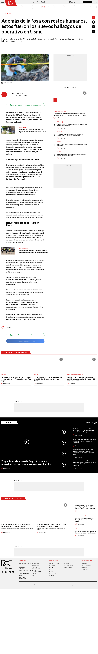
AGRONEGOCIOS (68, 567)
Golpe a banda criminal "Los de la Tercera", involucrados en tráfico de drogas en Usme (33, 251)
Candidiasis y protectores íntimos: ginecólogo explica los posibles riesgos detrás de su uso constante (85, 507)
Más (91, 422)
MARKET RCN (85, 569)
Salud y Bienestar (43, 2)
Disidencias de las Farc (59, 111)
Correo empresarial (24, 573)
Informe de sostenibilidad (36, 568)
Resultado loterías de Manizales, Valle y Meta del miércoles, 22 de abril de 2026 (85, 520)
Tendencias (60, 2)
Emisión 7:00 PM (69, 7)
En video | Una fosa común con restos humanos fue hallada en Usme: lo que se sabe (32, 131)
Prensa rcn (21, 575)
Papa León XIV (40, 522)
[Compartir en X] (93, 26)
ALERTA (51, 571)
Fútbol (77, 529)
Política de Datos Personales (47, 585)
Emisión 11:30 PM (90, 7)
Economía (53, 2)
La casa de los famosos (7, 522)
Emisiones (6, 7)
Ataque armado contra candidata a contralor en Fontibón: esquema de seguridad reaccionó (71, 155)
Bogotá (9, 327)
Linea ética (35, 573)
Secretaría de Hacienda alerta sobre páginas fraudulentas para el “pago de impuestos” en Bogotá (16, 379)
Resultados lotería (80, 516)
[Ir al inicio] (10, 3)
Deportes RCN (35, 2)
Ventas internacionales (36, 571)
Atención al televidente (22, 568)
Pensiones (59, 132)
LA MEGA (51, 575)
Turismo (59, 142)
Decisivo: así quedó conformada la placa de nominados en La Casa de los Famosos (15, 525)
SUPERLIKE (84, 567)
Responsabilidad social (25, 564)
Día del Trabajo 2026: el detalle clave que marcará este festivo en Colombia (72, 145)
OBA (33, 575)
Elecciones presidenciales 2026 (75, 375)
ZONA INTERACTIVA (86, 566)
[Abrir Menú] (2, 2)
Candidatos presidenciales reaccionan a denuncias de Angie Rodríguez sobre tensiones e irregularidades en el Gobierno (84, 463)
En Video (10, 422)
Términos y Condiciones (73, 585)
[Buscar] (96, 2)
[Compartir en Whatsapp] (93, 31)
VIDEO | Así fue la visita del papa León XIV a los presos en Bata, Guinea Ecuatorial (84, 441)
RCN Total (52, 566)
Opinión (66, 2)
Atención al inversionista (22, 578)
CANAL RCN (87, 2)
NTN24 (51, 564)
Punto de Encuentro (72, 2)
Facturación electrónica (35, 564)
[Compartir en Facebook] (93, 22)
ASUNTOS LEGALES (68, 566)
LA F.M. (51, 569)
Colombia (20, 2)
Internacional (28, 2)
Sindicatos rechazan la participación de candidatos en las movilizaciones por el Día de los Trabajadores (81, 379)
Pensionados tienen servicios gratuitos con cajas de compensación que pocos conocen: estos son (70, 135)
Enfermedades (79, 503)
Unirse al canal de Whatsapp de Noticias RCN (25, 105)
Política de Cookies (61, 585)
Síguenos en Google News (25, 341)
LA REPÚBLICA (67, 564)
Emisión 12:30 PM (47, 7)
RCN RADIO (52, 567)
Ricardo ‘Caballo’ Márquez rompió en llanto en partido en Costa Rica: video (85, 532)
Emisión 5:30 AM (27, 7)
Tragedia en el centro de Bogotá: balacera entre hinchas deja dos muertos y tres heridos (72, 125)
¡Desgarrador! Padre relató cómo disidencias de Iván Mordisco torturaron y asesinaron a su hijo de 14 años (69, 114)
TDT (58, 564)
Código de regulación (25, 570)
